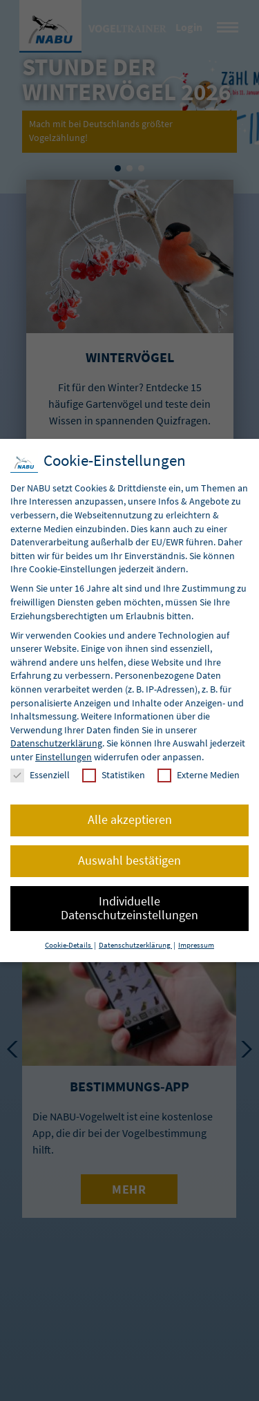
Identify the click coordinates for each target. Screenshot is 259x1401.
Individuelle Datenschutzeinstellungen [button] (129, 908)
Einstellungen (63, 757)
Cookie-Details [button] (69, 945)
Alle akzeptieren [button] (130, 819)
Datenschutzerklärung (56, 743)
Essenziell (40, 775)
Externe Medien (198, 775)
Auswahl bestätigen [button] (129, 860)
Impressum (196, 945)
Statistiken (113, 775)
